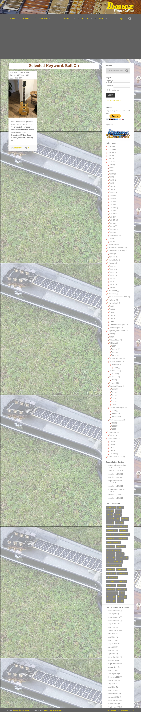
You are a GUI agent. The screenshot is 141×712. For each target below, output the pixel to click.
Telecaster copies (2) (117, 420)
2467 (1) (113, 444)
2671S (112, 312)
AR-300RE (113, 214)
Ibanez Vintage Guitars (21, 710)
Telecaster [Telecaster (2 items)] (111, 597)
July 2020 (111, 684)
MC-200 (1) (114, 272)
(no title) (111, 474)
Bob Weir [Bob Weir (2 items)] (119, 522)
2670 (112, 306)
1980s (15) (112, 152)
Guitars (25, 18)
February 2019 (113, 694)
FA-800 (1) (114, 257)
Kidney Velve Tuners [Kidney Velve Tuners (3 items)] (113, 550)
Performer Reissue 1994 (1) (120, 297)
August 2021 (112, 667)
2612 (112, 168)
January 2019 (113, 697)
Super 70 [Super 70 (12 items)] (111, 585)
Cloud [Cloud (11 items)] (110, 526)
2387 (114, 346)
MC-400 (113, 282)
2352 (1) (115, 423)
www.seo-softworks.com (52, 710)
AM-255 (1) (114, 192)
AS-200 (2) (114, 454)
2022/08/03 (18, 148)
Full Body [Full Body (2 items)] (110, 534)
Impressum (112, 710)
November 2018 (114, 700)
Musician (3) (113, 263)
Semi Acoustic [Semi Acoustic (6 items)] (112, 577)
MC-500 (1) (114, 285)
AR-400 (113, 223)
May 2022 (111, 650)
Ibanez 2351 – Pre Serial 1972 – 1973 (22, 75)
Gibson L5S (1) (115, 371)
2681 (112, 321)
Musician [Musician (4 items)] (110, 558)
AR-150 (113, 202)
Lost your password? (113, 100)
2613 (112, 171)
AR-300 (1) (114, 208)
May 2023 (111, 634)
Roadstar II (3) (114, 432)
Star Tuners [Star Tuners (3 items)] (111, 581)
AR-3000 (113, 211)
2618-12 (113, 180)
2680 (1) (113, 318)
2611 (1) (113, 165)
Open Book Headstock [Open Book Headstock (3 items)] (114, 562)
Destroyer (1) (117, 365)
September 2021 (114, 664)
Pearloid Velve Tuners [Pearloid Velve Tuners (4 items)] (114, 565)
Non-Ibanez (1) (114, 291)
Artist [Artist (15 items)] (110, 522)
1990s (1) (112, 155)
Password (109, 85)
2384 (114, 429)
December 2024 (114, 617)
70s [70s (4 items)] (120, 507)
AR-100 (113, 195)
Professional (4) (114, 303)
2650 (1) (115, 401)
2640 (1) (113, 189)
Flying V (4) (114, 343)
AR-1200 (113, 198)
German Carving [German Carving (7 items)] (123, 534)
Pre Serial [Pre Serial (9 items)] (110, 569)
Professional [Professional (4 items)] (121, 569)
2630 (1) (113, 186)
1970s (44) (112, 149)
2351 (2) (115, 392)
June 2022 (112, 647)
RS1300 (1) (114, 435)
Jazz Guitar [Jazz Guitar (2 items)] (121, 546)
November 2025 (114, 610)
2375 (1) (115, 411)
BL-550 (112, 241)
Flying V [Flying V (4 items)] (123, 530)
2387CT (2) (116, 349)
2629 (112, 448)
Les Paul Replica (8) (117, 386)
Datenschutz (123, 710)
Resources (43, 18)
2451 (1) (115, 380)
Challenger (116, 414)
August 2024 (112, 624)
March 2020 (112, 690)
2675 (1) (113, 315)
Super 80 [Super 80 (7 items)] (121, 585)
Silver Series (116, 417)
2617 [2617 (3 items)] (118, 515)
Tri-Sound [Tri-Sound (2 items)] (111, 601)
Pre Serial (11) (114, 300)
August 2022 (112, 644)
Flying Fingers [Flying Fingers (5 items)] (112, 530)
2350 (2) (115, 389)
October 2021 (113, 660)
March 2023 (112, 640)
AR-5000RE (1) (115, 235)
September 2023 (114, 630)
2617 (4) (113, 174)
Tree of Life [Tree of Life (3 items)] (122, 597)
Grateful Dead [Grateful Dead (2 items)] (122, 538)
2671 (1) (113, 309)
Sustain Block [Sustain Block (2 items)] (112, 593)
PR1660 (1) (116, 355)
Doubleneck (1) (114, 245)
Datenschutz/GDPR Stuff (117, 489)
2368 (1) (115, 426)
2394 (112, 337)
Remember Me (114, 90)
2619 (112, 183)
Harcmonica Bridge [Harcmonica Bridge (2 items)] (113, 542)
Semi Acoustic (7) (115, 438)
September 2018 (114, 707)
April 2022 (111, 654)
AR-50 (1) (113, 226)
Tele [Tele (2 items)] (122, 593)
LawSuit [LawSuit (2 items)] (110, 554)
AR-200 (113, 205)
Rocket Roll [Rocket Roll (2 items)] (111, 573)
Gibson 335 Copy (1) (117, 358)
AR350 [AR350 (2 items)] (125, 519)
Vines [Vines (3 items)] (120, 601)
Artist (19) (112, 162)
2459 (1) (117, 368)
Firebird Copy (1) (116, 340)
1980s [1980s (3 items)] (110, 511)
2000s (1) (112, 158)
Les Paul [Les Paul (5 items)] (120, 554)
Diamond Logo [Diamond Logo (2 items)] (122, 526)
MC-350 (113, 278)
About (102, 18)
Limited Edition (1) (115, 260)
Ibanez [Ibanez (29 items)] (110, 546)
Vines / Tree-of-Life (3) (117, 457)
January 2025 (113, 614)
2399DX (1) (116, 374)
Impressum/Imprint (115, 481)
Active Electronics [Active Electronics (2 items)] (113, 519)
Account (86, 18)
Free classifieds (65, 18)
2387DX (115, 352)
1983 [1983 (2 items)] (118, 511)
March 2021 (112, 670)
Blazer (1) (112, 238)
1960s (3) (112, 146)
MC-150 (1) (114, 269)
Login (121, 19)
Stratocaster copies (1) (118, 408)
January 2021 (113, 674)
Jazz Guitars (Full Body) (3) (118, 251)
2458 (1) (115, 398)
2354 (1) (113, 334)
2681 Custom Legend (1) (119, 324)
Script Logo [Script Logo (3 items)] (123, 573)
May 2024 (111, 627)
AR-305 (113, 217)
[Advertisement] (70, 41)
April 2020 (111, 687)
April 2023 (111, 637)
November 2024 (114, 620)
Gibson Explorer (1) (117, 361)
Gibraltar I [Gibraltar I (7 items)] (110, 538)
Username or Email (109, 81)
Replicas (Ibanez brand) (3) (118, 331)
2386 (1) (115, 395)
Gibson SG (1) (115, 383)
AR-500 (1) (114, 229)
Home (12, 18)
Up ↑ (132, 710)
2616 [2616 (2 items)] (109, 515)
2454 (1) (113, 441)
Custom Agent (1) (116, 328)
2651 (114, 404)
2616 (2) (113, 254)
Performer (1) (113, 294)
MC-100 (113, 266)
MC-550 (113, 288)
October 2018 (113, 704)
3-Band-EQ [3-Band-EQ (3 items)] (111, 507)
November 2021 (114, 657)
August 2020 (112, 680)
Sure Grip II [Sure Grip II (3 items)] (121, 589)
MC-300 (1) (114, 275)
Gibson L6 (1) (115, 377)
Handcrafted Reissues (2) (118, 248)
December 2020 (114, 677)
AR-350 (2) (114, 220)
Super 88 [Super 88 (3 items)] (110, 589)
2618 (112, 177)
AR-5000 (113, 232)
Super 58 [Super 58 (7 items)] (122, 581)
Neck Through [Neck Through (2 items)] (122, 558)
